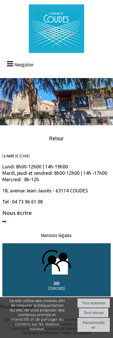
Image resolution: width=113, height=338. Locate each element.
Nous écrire (17, 213)
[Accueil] (56, 29)
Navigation (24, 64)
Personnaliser (94, 325)
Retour (56, 138)
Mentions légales (56, 235)
